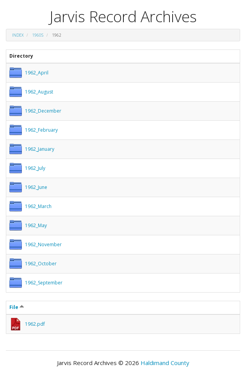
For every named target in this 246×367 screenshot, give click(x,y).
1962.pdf (35, 324)
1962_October (41, 263)
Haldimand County (165, 363)
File (16, 307)
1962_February (41, 130)
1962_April (36, 72)
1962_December (43, 111)
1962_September (43, 282)
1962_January (39, 149)
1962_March (38, 206)
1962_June (36, 187)
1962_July (35, 168)
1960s (37, 35)
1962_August (39, 91)
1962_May (36, 225)
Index (17, 35)
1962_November (43, 244)
